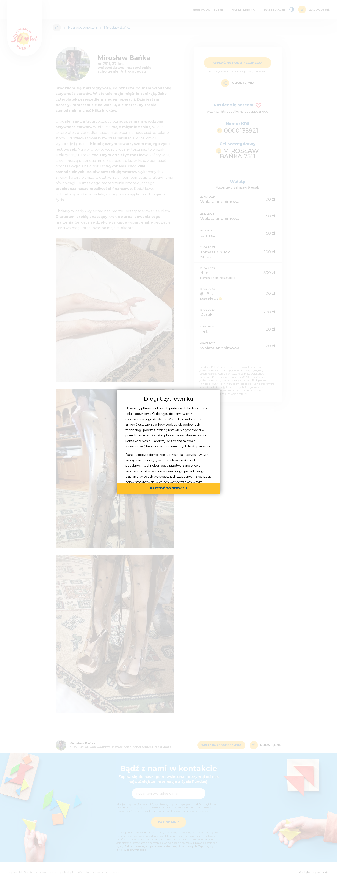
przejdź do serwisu (168, 488)
